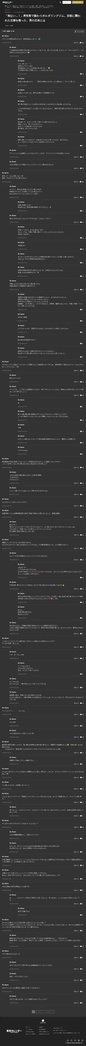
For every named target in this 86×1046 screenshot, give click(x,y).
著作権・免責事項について (44, 1031)
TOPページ (28, 1027)
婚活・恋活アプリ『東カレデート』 (60, 1030)
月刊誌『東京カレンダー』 (58, 1028)
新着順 (8, 31)
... (83, 35)
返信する (76, 42)
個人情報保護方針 (42, 1029)
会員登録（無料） (77, 2)
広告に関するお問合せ (30, 1031)
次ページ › (43, 1011)
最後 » (51, 1011)
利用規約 (40, 1027)
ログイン (67, 2)
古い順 (12, 31)
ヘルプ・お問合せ (29, 1029)
